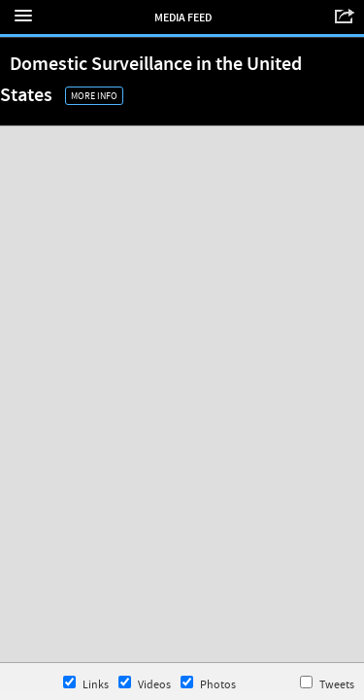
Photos (208, 684)
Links (86, 684)
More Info (94, 95)
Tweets (327, 684)
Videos (144, 684)
